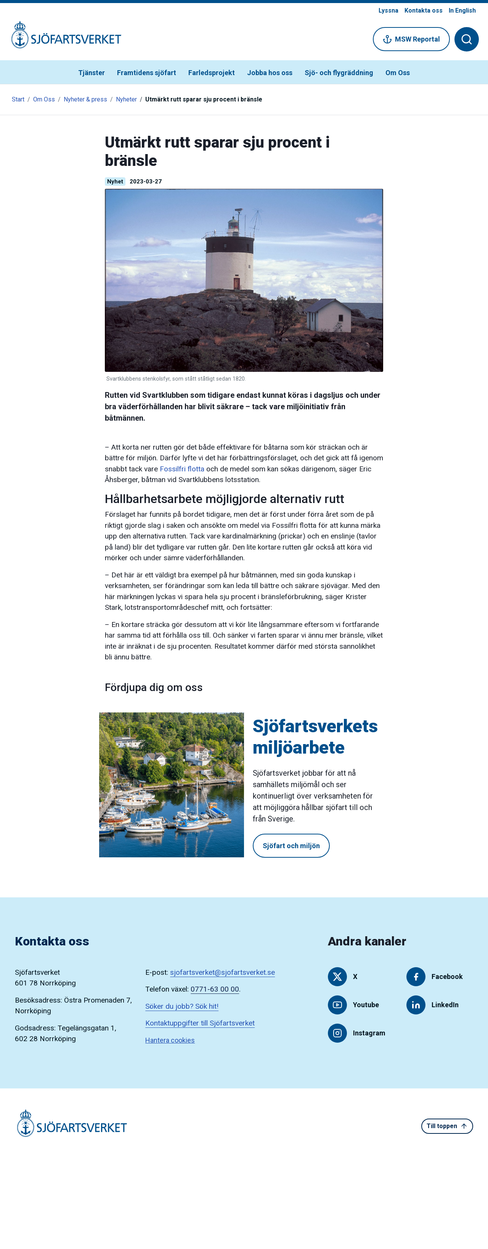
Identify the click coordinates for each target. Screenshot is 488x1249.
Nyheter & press (85, 99)
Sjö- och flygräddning (339, 73)
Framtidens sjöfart (146, 73)
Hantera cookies (170, 1040)
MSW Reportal (411, 39)
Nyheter (126, 99)
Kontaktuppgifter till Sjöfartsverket (200, 1023)
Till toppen (447, 1126)
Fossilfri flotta (182, 469)
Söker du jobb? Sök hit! (181, 1006)
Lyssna (388, 10)
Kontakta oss (424, 10)
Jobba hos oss (269, 73)
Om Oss (397, 73)
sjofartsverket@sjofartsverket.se (222, 972)
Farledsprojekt (211, 73)
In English (462, 10)
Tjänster (91, 73)
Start (18, 99)
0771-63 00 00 (215, 989)
